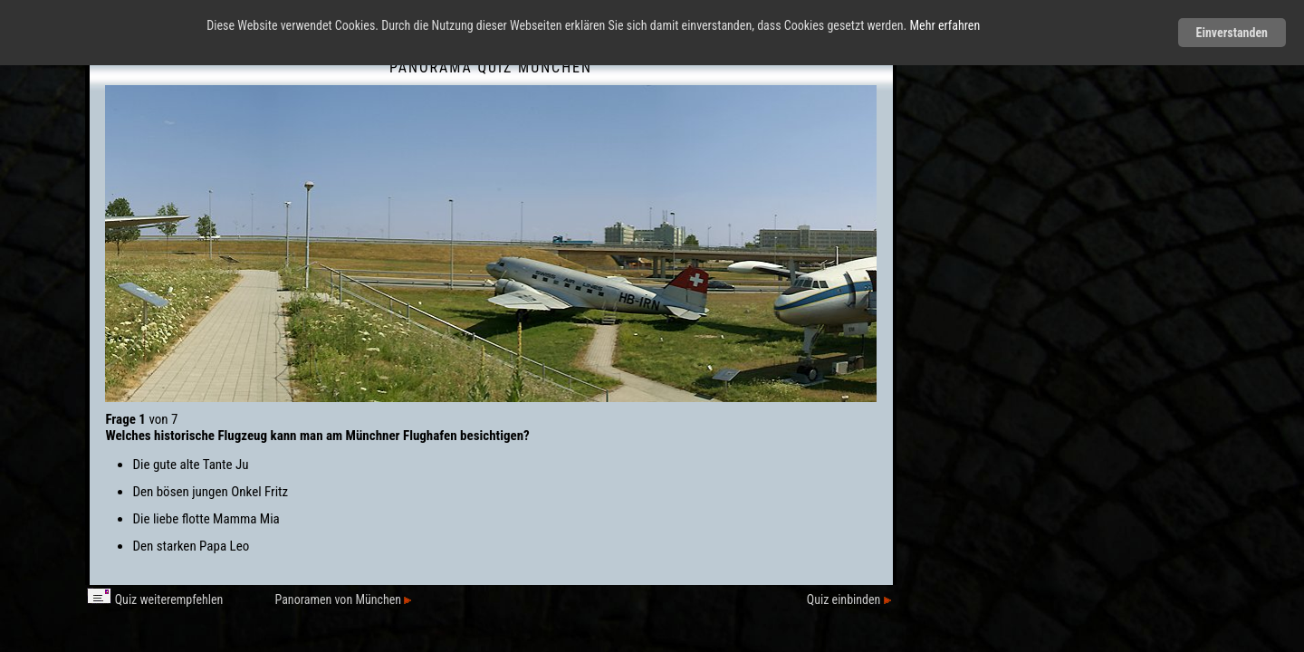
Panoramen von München (342, 599)
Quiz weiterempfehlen (155, 599)
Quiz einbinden (849, 599)
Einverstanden (1232, 32)
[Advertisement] (1042, 322)
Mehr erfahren (945, 25)
